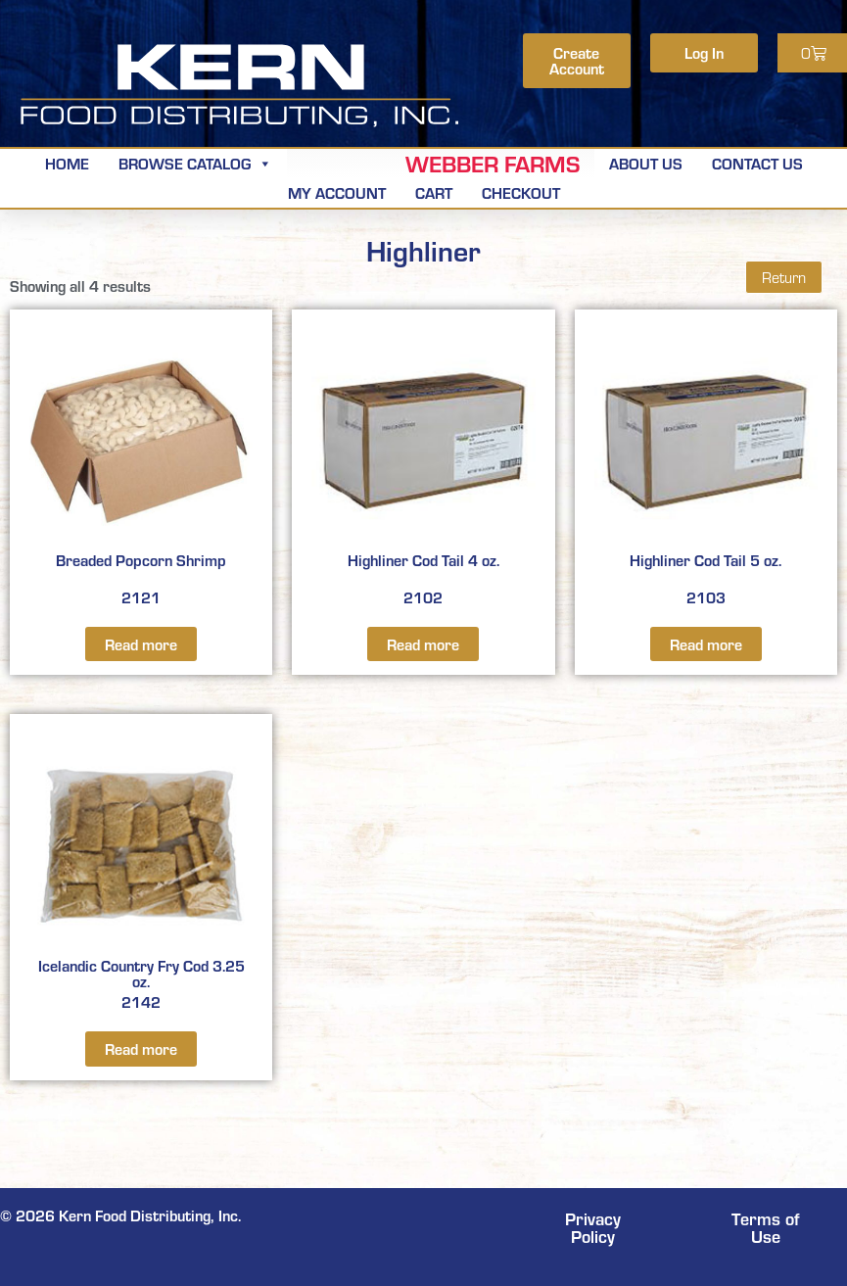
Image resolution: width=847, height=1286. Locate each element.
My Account (337, 192)
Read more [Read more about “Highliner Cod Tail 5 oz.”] (706, 644)
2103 (706, 467)
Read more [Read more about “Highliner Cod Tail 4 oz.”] (423, 644)
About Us (645, 163)
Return (784, 276)
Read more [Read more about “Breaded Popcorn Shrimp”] (141, 644)
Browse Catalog (195, 163)
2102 (423, 467)
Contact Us (757, 163)
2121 (141, 467)
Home (67, 163)
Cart (433, 192)
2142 (141, 872)
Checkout (521, 192)
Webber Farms (492, 163)
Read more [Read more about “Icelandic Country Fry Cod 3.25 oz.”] (141, 1048)
